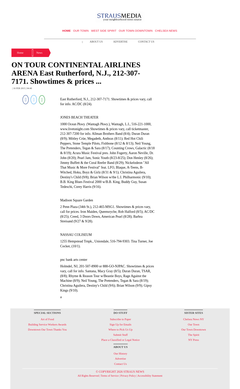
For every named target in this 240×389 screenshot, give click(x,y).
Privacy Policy (128, 375)
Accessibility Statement (149, 375)
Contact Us (146, 41)
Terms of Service (109, 375)
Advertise (120, 41)
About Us (96, 41)
